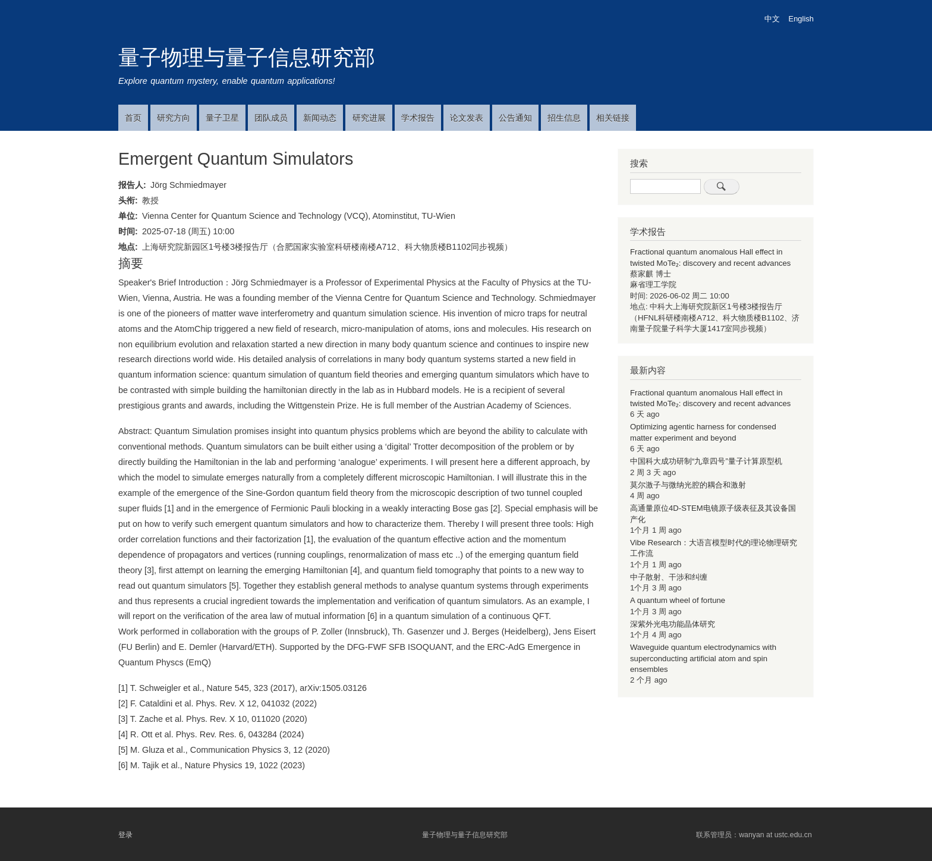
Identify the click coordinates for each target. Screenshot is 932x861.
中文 (772, 18)
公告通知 (515, 117)
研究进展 (369, 117)
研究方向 (173, 117)
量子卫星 (222, 117)
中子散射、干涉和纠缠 (668, 577)
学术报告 (417, 117)
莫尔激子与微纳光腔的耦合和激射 (688, 484)
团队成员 (271, 117)
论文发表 (466, 117)
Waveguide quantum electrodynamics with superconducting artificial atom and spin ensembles (703, 658)
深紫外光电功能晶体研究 (672, 624)
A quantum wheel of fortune (677, 600)
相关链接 (612, 117)
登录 (125, 835)
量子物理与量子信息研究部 (246, 57)
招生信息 (564, 117)
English (801, 18)
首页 (133, 117)
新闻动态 (319, 117)
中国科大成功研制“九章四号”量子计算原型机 (706, 461)
